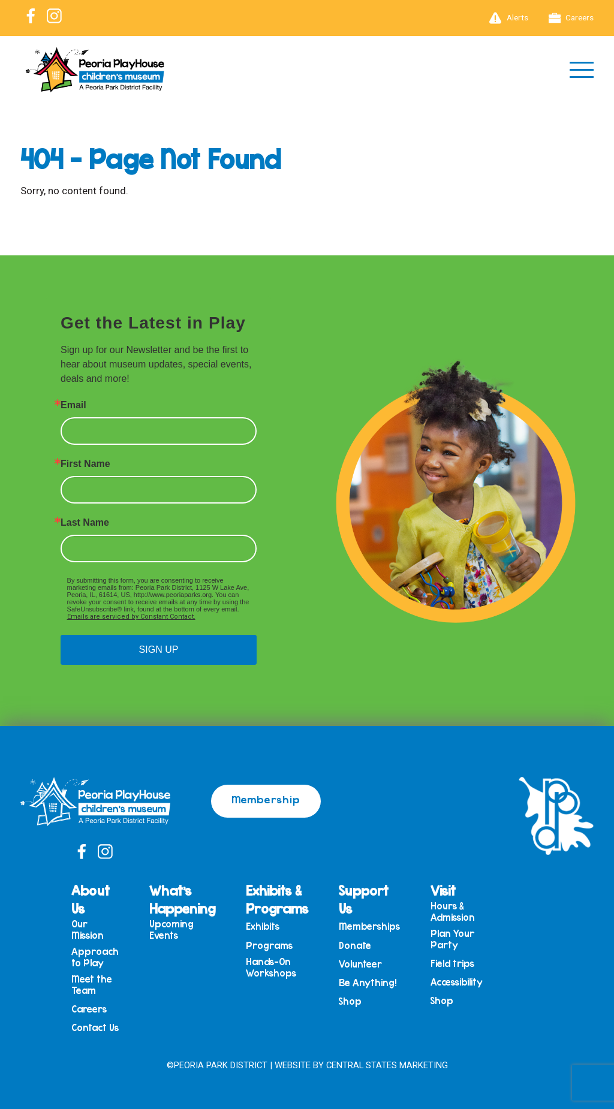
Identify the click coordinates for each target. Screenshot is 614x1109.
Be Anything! (367, 983)
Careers (571, 18)
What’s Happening (182, 899)
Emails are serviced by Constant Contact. (131, 616)
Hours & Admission (453, 911)
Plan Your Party (452, 939)
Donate (355, 945)
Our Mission (87, 929)
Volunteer (360, 964)
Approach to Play (95, 957)
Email (73, 405)
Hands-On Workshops (271, 967)
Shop (350, 1001)
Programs (269, 945)
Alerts (508, 18)
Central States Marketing (387, 1065)
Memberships (369, 926)
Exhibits (262, 926)
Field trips (452, 963)
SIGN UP (159, 649)
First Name (85, 464)
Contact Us (95, 1027)
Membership (265, 799)
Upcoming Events (171, 929)
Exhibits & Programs (277, 899)
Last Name (85, 523)
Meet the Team (91, 985)
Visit (443, 890)
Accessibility (457, 982)
